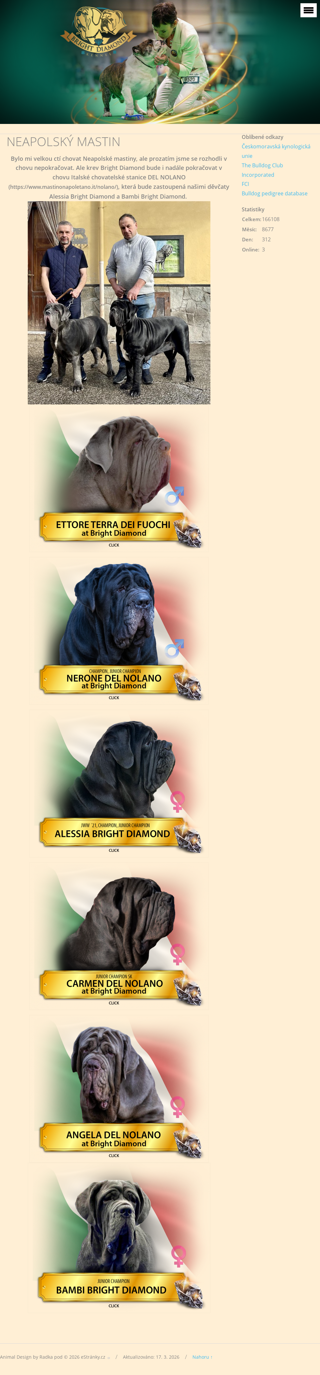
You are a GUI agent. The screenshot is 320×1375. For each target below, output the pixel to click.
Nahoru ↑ (202, 1357)
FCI (245, 184)
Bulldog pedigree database (275, 193)
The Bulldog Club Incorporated (262, 170)
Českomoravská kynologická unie (276, 151)
